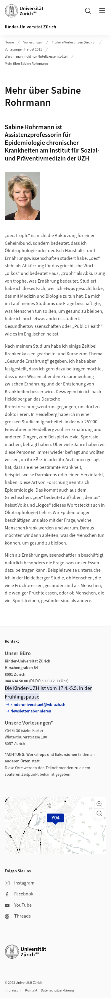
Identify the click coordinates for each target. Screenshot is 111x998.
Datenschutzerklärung (57, 990)
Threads (18, 916)
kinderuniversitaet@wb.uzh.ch (37, 705)
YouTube (18, 905)
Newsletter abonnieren (30, 711)
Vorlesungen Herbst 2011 (23, 49)
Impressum (13, 990)
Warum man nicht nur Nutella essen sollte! (36, 56)
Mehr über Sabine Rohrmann (26, 63)
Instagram (19, 883)
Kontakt (31, 990)
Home (9, 42)
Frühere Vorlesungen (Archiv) (74, 42)
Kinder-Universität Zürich (30, 27)
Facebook (19, 894)
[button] (99, 804)
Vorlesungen (32, 42)
